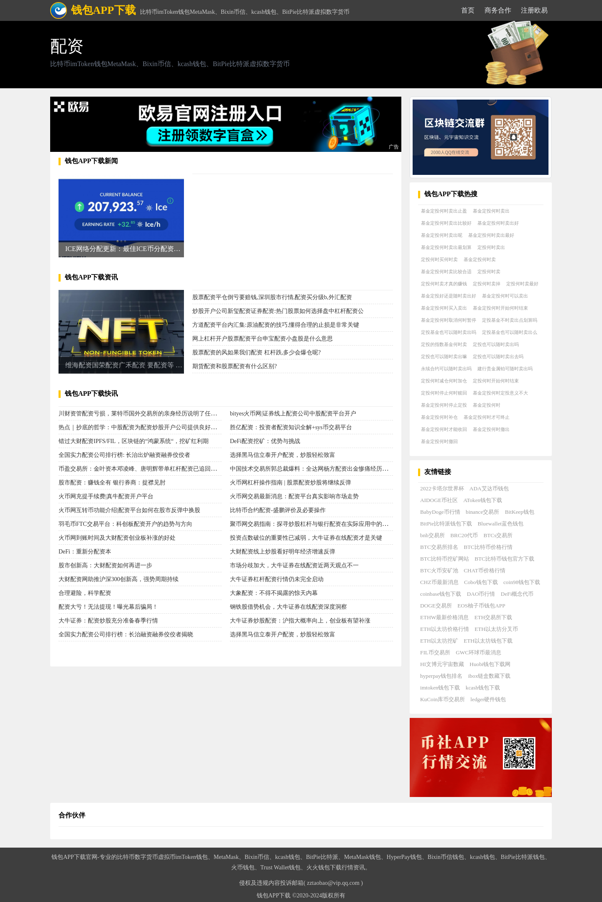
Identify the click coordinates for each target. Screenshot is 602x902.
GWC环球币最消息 (478, 652)
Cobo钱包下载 (481, 582)
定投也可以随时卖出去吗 (498, 356)
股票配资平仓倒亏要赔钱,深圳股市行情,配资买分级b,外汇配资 (272, 297)
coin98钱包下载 (521, 582)
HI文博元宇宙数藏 (442, 664)
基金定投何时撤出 (491, 429)
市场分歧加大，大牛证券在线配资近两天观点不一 (294, 565)
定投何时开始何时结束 (496, 380)
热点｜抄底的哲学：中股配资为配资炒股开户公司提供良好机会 (140, 427)
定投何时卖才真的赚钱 (444, 283)
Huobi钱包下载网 (489, 664)
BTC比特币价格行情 (488, 547)
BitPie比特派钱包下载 (446, 523)
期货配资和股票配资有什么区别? (234, 366)
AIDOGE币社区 (439, 500)
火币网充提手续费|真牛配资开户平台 (106, 496)
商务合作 (498, 10)
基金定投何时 (486, 404)
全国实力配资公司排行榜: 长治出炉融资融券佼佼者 (124, 455)
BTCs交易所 (498, 535)
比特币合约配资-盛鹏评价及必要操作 (278, 510)
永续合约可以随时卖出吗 (446, 368)
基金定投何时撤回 (439, 441)
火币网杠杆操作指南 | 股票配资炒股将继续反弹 (290, 482)
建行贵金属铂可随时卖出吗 (505, 368)
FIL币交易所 (435, 652)
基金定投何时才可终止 (487, 417)
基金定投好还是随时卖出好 (448, 295)
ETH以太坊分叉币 (496, 629)
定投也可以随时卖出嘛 (444, 356)
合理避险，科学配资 (85, 593)
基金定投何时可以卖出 (505, 295)
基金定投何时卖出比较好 (446, 223)
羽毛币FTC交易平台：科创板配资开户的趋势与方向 (125, 524)
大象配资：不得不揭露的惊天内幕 (274, 593)
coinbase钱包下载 (440, 594)
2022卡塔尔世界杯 (442, 488)
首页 (467, 10)
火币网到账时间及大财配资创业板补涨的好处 (117, 538)
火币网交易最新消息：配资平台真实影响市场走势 (294, 496)
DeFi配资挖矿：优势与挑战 (265, 441)
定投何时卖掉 (486, 283)
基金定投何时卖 (480, 259)
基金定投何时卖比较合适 (446, 271)
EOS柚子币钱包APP (481, 605)
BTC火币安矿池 (439, 570)
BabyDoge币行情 (440, 512)
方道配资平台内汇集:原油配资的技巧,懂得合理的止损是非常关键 (275, 325)
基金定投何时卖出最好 (491, 235)
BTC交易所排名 (439, 547)
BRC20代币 (464, 535)
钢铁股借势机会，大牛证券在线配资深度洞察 (288, 607)
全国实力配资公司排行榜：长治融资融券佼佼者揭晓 (126, 634)
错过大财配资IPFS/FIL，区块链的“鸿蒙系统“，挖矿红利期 (134, 441)
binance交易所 (482, 512)
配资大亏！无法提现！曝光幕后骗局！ (108, 607)
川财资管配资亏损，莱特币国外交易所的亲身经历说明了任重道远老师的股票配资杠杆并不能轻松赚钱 (190, 413)
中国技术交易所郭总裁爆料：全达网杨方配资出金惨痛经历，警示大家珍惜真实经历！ (341, 469)
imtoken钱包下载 (440, 687)
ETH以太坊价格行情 (444, 629)
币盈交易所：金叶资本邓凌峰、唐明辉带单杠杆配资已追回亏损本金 (146, 469)
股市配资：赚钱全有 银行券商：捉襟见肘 (112, 482)
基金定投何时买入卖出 (444, 307)
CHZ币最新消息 (439, 582)
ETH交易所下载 (493, 617)
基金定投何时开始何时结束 (500, 307)
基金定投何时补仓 (439, 417)
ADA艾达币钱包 (489, 488)
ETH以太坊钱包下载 (488, 641)
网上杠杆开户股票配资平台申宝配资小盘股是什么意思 (262, 339)
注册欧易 (534, 10)
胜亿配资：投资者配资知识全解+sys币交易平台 (291, 427)
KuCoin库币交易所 (442, 699)
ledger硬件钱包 (488, 699)
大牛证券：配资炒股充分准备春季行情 (108, 621)
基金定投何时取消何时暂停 (448, 320)
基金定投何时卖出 (491, 210)
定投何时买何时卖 (439, 259)
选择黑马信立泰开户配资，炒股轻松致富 (282, 455)
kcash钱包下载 (483, 687)
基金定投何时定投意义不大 (500, 392)
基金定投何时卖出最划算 (446, 247)
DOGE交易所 (436, 605)
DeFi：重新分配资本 (85, 551)
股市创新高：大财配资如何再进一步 (105, 565)
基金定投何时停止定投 (444, 404)
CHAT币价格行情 (484, 570)
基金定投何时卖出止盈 (444, 210)
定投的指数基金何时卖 (444, 344)
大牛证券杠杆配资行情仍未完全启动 (277, 579)
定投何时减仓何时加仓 (444, 380)
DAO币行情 (481, 594)
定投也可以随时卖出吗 (496, 344)
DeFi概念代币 (517, 594)
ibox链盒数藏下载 (489, 676)
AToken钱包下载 (482, 500)
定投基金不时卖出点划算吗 (509, 320)
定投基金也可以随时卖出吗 (448, 332)
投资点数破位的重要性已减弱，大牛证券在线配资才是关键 (306, 538)
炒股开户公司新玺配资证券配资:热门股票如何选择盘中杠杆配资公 (278, 311)
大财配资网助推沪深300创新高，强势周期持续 (119, 579)
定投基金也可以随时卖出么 (509, 332)
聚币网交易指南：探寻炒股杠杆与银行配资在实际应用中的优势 (312, 524)
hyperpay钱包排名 (441, 676)
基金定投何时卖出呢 (441, 235)
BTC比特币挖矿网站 (444, 559)
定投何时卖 (488, 271)
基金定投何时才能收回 (444, 429)
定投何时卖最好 (522, 283)
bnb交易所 (432, 535)
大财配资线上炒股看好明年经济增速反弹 (282, 551)
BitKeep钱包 (519, 512)
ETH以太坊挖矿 (439, 641)
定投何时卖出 (491, 247)
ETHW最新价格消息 (444, 617)
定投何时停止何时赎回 (444, 392)
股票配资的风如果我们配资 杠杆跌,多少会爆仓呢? (256, 352)
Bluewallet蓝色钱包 (500, 523)
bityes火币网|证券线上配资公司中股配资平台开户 (293, 413)
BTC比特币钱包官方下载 (504, 559)
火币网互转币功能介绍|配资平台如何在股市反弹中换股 (129, 510)
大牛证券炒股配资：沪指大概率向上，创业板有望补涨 (300, 621)
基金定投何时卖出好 (498, 223)
